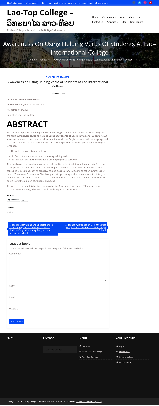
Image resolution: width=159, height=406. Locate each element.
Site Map (86, 347)
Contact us (98, 22)
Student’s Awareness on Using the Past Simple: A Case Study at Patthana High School (85, 228)
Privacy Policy (96, 402)
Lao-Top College (54, 350)
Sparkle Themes (83, 402)
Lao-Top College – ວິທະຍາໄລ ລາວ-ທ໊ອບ (41, 18)
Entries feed (124, 352)
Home (96, 17)
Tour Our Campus (90, 357)
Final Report (137, 22)
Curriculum (109, 17)
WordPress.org (125, 363)
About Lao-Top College (92, 352)
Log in (121, 347)
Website (13, 309)
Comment (15, 254)
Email (12, 297)
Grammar (65, 77)
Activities (112, 22)
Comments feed (126, 357)
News (123, 17)
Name (12, 286)
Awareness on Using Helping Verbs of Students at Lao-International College (57, 84)
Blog (125, 22)
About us (134, 17)
